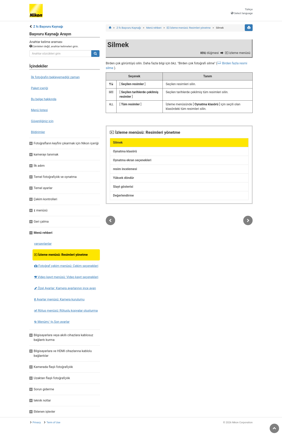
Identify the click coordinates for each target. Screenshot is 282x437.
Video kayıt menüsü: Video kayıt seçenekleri (66, 277)
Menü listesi (39, 110)
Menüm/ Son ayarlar (52, 322)
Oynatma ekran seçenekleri (132, 160)
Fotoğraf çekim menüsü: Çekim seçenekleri (66, 266)
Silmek (118, 143)
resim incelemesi (125, 169)
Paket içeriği (39, 88)
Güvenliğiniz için (42, 121)
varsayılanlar (43, 244)
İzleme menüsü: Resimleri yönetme (61, 255)
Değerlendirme (123, 196)
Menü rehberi (154, 27)
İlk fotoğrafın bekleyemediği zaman (55, 77)
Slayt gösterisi (123, 187)
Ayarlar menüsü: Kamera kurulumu (59, 299)
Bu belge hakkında (43, 99)
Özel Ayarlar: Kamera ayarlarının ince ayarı (65, 288)
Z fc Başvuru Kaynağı (48, 26)
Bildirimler (38, 132)
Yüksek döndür (123, 178)
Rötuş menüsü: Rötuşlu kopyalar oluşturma (66, 310)
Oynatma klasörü (125, 151)
